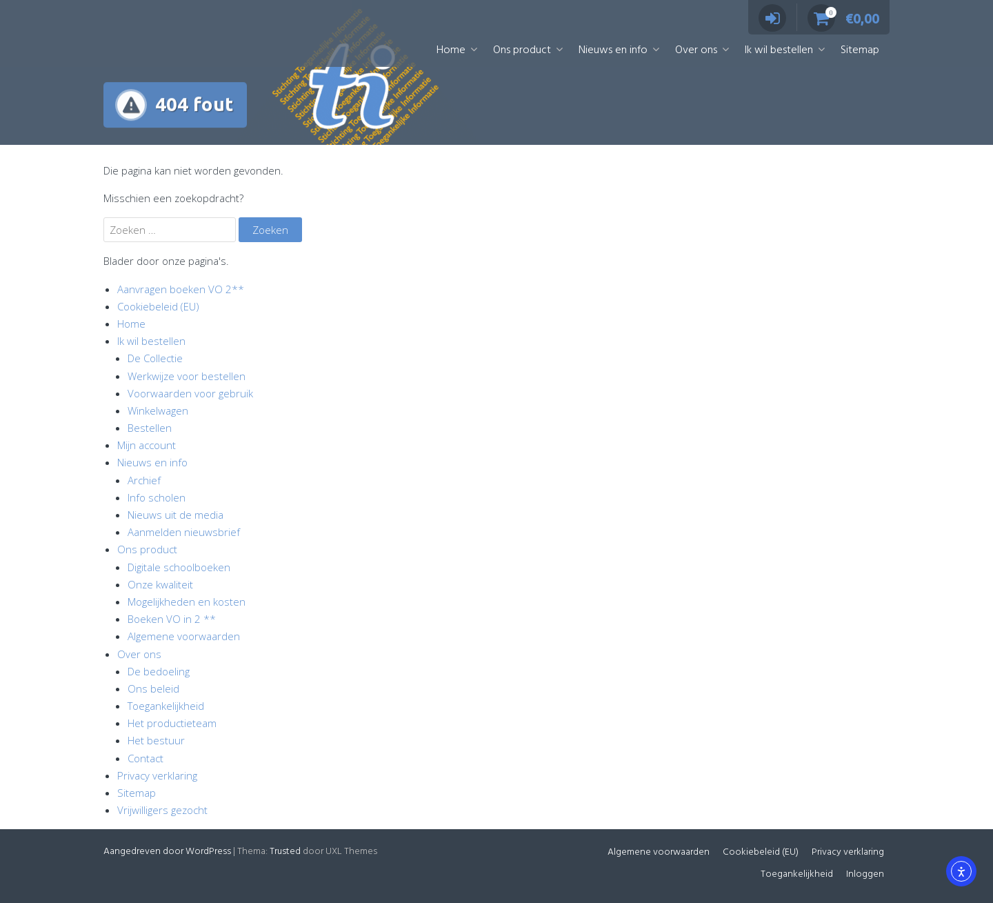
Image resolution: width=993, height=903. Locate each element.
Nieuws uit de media (175, 515)
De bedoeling (159, 671)
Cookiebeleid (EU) (158, 306)
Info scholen (156, 497)
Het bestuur (156, 740)
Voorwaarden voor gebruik (190, 393)
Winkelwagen (158, 410)
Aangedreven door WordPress (167, 852)
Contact (145, 758)
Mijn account (146, 445)
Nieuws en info (613, 50)
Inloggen (865, 874)
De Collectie (155, 358)
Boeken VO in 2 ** (172, 619)
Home (451, 50)
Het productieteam (172, 723)
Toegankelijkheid (166, 706)
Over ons (696, 50)
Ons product (522, 50)
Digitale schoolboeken (179, 567)
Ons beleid (153, 688)
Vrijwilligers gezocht (162, 810)
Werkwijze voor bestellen (186, 376)
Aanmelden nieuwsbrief (184, 532)
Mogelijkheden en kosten (186, 601)
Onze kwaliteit (160, 584)
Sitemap (860, 50)
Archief (144, 480)
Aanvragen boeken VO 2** (180, 289)
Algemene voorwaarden (184, 636)
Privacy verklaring (157, 775)
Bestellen (150, 428)
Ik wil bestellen (779, 50)
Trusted (285, 852)
